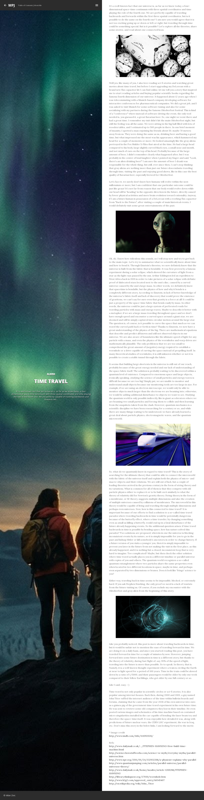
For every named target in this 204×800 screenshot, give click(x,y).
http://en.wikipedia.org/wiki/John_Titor (131, 783)
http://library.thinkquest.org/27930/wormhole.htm (137, 776)
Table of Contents (25, 5)
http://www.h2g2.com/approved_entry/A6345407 (137, 780)
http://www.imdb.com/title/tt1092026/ (131, 735)
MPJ (11, 5)
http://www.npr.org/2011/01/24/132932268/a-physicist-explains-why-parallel (152, 759)
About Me (38, 5)
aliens (51, 373)
